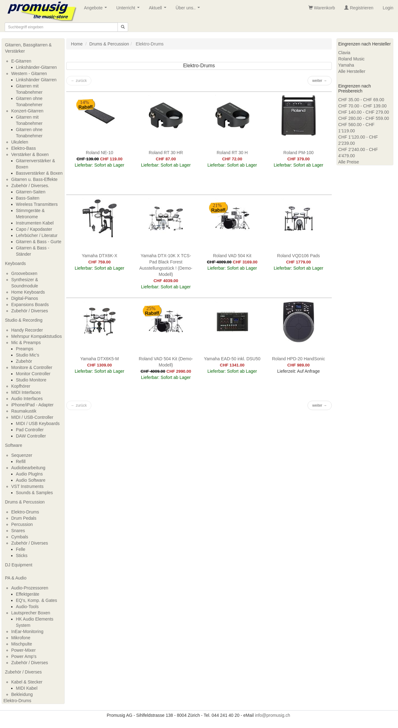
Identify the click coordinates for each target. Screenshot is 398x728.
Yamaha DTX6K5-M (99, 358)
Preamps (24, 348)
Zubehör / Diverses (29, 310)
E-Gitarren (21, 61)
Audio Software (30, 480)
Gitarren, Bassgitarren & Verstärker (28, 48)
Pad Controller (30, 429)
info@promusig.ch (272, 715)
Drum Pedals (23, 518)
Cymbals (19, 536)
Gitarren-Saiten (30, 191)
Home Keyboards (28, 292)
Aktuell (159, 9)
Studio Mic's (27, 354)
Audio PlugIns (29, 473)
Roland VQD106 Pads (298, 255)
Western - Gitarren (29, 73)
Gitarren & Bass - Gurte (38, 241)
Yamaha (346, 65)
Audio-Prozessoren (29, 587)
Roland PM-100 (298, 152)
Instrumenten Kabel (34, 222)
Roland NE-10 (99, 152)
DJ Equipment (18, 564)
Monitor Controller (33, 373)
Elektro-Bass (23, 148)
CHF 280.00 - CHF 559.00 (363, 118)
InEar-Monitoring (27, 631)
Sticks (21, 555)
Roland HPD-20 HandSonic (298, 358)
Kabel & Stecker (26, 681)
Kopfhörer (20, 386)
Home (76, 43)
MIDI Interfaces (26, 392)
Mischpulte (21, 643)
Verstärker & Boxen (30, 154)
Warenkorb (321, 7)
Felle (20, 549)
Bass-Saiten (27, 198)
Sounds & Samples (34, 492)
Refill (20, 461)
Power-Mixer (23, 650)
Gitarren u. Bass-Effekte (34, 179)
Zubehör (24, 361)
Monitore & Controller (31, 367)
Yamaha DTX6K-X (99, 255)
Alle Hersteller (351, 71)
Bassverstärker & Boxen (39, 173)
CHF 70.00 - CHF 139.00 (362, 105)
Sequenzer (21, 455)
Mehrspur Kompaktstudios (36, 336)
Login (388, 7)
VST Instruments (27, 486)
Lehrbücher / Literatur (37, 235)
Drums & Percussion (25, 501)
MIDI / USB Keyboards (38, 423)
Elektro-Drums (25, 511)
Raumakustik (23, 411)
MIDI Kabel (26, 688)
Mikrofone (20, 637)
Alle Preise (348, 161)
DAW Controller (31, 435)
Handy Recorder (27, 330)
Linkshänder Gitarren (36, 79)
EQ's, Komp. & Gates (36, 600)
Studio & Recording (24, 320)
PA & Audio (15, 577)
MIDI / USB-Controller (32, 417)
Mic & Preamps (26, 342)
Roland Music (351, 58)
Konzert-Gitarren (27, 110)
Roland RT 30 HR (166, 152)
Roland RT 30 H (232, 152)
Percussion (22, 524)
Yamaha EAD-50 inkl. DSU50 (232, 358)
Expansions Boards (30, 304)
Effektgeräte (27, 594)
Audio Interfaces (27, 398)
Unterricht (129, 9)
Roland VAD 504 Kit (232, 255)
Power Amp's (23, 656)
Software (13, 445)
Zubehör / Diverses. (30, 185)
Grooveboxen (24, 273)
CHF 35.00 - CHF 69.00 (361, 99)
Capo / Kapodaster (34, 229)
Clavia (344, 52)
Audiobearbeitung (28, 467)
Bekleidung (22, 694)
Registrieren (358, 7)
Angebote (96, 9)
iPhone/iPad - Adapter (32, 404)
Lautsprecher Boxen (30, 612)
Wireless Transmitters (37, 204)
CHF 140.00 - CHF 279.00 (363, 112)
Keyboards (15, 263)
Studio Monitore (31, 379)
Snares (18, 530)
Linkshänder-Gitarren (36, 67)
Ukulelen (19, 141)
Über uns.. (189, 9)
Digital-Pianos (24, 298)
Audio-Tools (27, 606)
